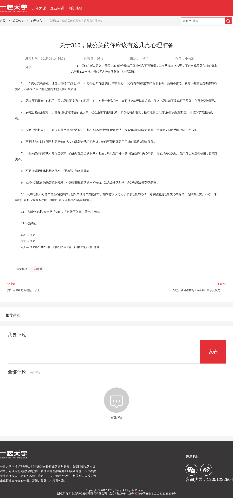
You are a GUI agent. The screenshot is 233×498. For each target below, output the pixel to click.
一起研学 (36, 269)
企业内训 (57, 8)
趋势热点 (36, 20)
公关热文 (18, 20)
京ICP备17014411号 (121, 493)
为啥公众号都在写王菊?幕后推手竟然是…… (199, 290)
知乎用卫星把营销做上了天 (23, 290)
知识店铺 (76, 8)
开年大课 (39, 8)
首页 (2, 20)
